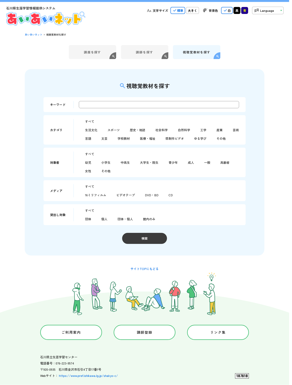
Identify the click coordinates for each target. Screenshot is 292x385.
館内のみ (149, 219)
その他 (221, 138)
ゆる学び (200, 138)
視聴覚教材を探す (196, 52)
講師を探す (144, 52)
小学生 (106, 162)
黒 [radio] (236, 10)
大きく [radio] (192, 10)
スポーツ (113, 130)
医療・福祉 (147, 138)
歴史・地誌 (137, 130)
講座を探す (92, 52)
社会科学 (161, 130)
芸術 (236, 130)
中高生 (125, 162)
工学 (203, 130)
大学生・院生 (149, 162)
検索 (144, 238)
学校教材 (123, 138)
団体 (88, 219)
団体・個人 (125, 219)
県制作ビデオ (174, 138)
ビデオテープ (125, 195)
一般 (207, 162)
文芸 (104, 138)
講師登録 (144, 332)
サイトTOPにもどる (144, 268)
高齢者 (225, 162)
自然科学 (184, 130)
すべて (89, 121)
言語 (88, 138)
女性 (88, 171)
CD (171, 195)
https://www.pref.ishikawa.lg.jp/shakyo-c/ (88, 375)
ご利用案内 (71, 332)
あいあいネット (33, 34)
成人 (191, 162)
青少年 (173, 162)
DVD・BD (151, 195)
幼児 (88, 162)
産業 (219, 130)
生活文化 (91, 130)
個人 (104, 219)
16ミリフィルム (95, 195)
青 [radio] (244, 10)
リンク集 (218, 332)
